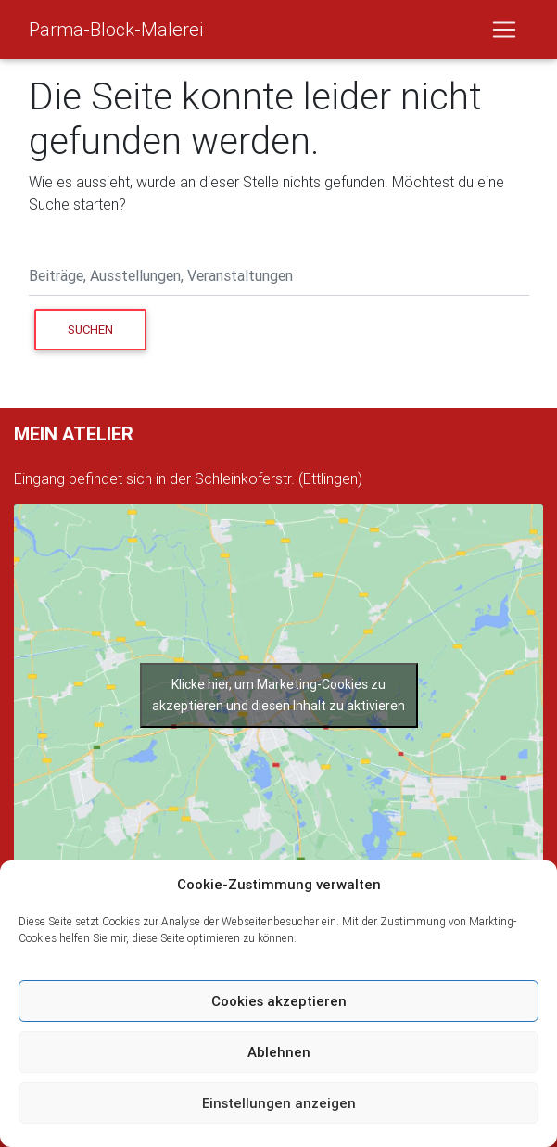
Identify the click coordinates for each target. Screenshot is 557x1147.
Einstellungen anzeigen (279, 1103)
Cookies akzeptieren (279, 1001)
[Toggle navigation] (504, 29)
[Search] (279, 278)
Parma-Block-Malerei (116, 29)
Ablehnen (278, 1052)
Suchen (107, 329)
